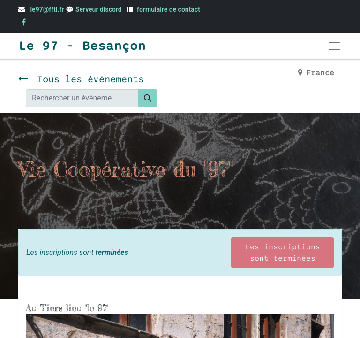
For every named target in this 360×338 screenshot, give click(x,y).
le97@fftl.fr (47, 9)
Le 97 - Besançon (82, 46)
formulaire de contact (168, 9)
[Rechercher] (148, 98)
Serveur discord (99, 9)
